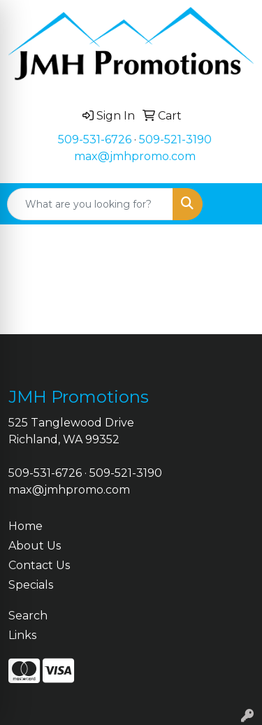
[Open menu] (234, 204)
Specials (30, 584)
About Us (34, 545)
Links (22, 635)
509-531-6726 (94, 139)
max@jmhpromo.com (135, 156)
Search (28, 615)
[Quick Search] (90, 204)
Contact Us (39, 565)
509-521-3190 (175, 139)
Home (25, 526)
